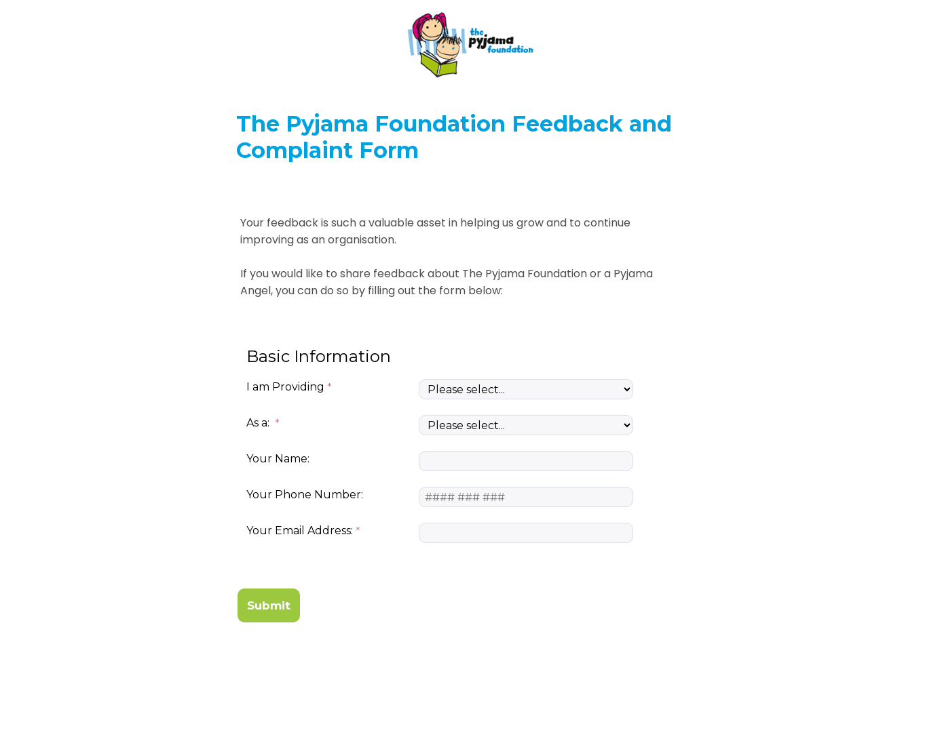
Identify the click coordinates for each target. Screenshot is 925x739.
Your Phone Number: (304, 494)
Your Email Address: (299, 530)
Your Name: (277, 458)
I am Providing (285, 386)
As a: (259, 422)
